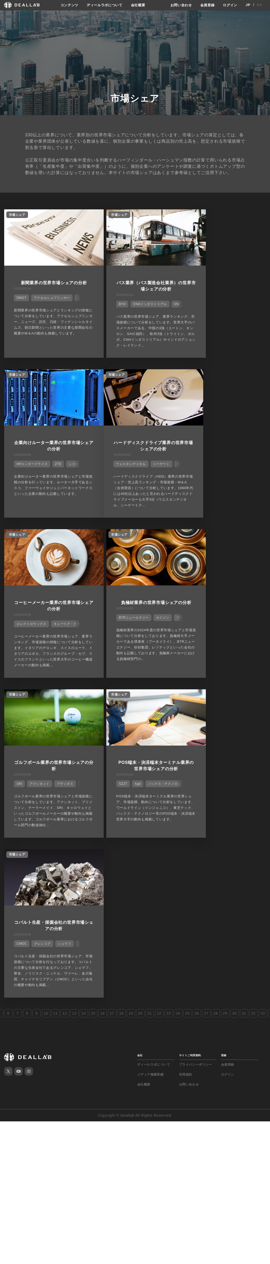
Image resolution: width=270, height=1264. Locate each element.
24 (178, 701)
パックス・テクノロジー (151, 627)
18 (121, 701)
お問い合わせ (178, 5)
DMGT (20, 296)
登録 (224, 743)
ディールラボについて (103, 5)
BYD (106, 302)
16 (102, 701)
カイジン (235, 465)
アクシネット (38, 627)
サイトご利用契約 (190, 743)
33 (263, 701)
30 (234, 701)
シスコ (249, 302)
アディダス (63, 627)
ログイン (229, 5)
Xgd (122, 627)
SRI (18, 627)
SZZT (107, 627)
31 (244, 701)
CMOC (197, 627)
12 (65, 701)
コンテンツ (65, 5)
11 (55, 701)
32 (253, 701)
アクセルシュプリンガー (50, 296)
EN (259, 5)
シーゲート (60, 465)
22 (159, 701)
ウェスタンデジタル (30, 465)
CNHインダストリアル (135, 302)
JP (248, 5)
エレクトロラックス (118, 465)
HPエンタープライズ (207, 302)
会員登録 (205, 5)
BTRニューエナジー (207, 465)
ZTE (233, 302)
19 (131, 701)
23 (168, 701)
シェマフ (239, 627)
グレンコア (218, 627)
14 (83, 701)
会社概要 (138, 5)
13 (74, 701)
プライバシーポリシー (195, 752)
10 (46, 701)
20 (140, 701)
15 (93, 701)
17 (112, 701)
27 (206, 701)
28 (215, 701)
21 (149, 701)
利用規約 (185, 762)
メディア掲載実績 (150, 762)
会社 (140, 743)
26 (197, 701)
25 (187, 701)
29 (225, 701)
